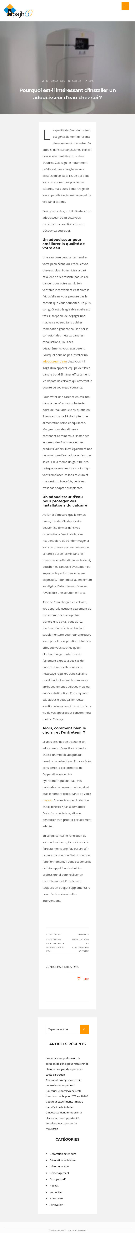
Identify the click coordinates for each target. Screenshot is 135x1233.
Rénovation (56, 1204)
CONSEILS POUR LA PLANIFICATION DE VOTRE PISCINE (80, 947)
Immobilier (56, 1192)
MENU (125, 6)
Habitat (76, 81)
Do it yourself (58, 1179)
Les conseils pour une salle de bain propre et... (55, 945)
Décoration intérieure (63, 1160)
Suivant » (83, 934)
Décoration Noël (59, 1166)
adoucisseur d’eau (54, 361)
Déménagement (59, 1173)
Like (88, 81)
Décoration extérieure (63, 1154)
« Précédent (53, 934)
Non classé (56, 1198)
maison (47, 800)
